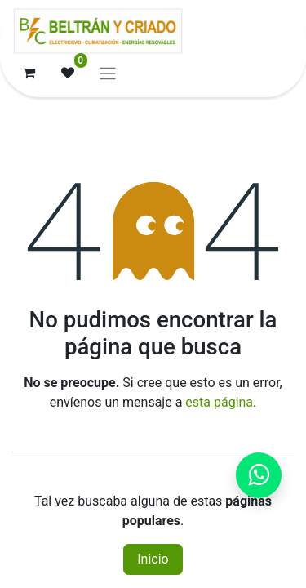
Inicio (152, 559)
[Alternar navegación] (108, 73)
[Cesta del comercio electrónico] (28, 72)
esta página (219, 402)
